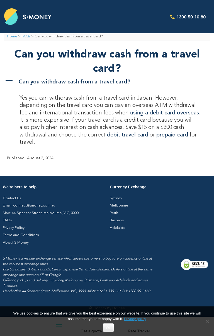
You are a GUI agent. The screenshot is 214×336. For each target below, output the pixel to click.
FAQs (25, 36)
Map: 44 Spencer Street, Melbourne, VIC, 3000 (41, 213)
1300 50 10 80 (191, 17)
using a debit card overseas (164, 112)
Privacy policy (135, 319)
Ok (108, 328)
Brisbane (117, 220)
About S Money (16, 242)
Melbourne (119, 205)
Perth (114, 213)
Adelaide (117, 228)
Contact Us (12, 198)
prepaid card (172, 134)
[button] (107, 81)
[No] (207, 321)
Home (12, 36)
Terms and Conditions (21, 235)
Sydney (116, 198)
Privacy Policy (14, 228)
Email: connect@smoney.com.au (29, 205)
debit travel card (127, 134)
